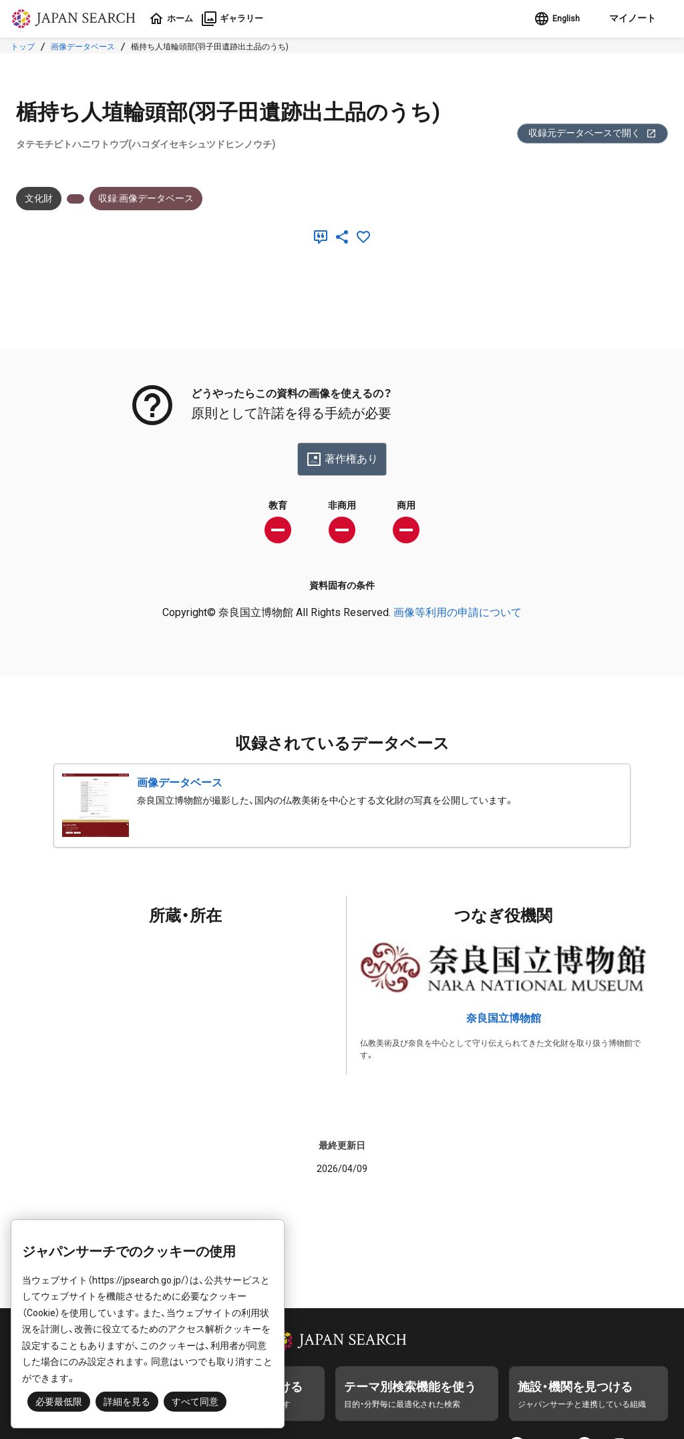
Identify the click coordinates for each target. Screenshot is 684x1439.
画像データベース (83, 46)
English (551, 19)
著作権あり (342, 459)
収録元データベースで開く (592, 133)
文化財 (39, 198)
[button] (627, 18)
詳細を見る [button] (127, 1401)
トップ (23, 46)
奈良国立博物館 (503, 1018)
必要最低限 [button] (58, 1401)
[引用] (323, 237)
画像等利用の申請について (457, 612)
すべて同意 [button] (195, 1401)
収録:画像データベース (146, 198)
